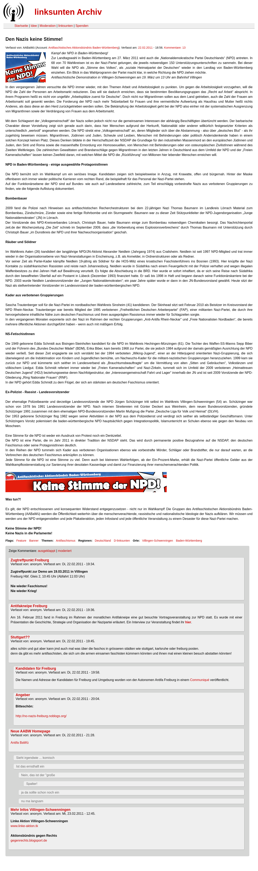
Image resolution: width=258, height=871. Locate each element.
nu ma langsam (32, 801)
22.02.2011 (145, 47)
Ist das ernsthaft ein (30, 766)
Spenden (81, 25)
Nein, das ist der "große (38, 775)
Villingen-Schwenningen (157, 540)
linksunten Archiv (68, 11)
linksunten (65, 25)
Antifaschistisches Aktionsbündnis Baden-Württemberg (83, 47)
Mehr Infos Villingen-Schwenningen (41, 810)
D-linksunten (122, 540)
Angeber (23, 695)
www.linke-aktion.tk (24, 826)
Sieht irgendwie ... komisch (35, 757)
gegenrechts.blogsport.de (29, 840)
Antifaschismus (65, 540)
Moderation (48, 25)
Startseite (21, 25)
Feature (21, 540)
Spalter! (31, 783)
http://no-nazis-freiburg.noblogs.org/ (41, 716)
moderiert (65, 550)
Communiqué (199, 680)
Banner (33, 540)
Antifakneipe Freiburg (29, 606)
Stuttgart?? (20, 637)
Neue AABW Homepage (30, 731)
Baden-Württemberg (189, 540)
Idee (34, 25)
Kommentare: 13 (174, 47)
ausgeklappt (46, 550)
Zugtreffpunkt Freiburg (30, 560)
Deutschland (103, 540)
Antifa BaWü (20, 742)
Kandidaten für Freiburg (36, 668)
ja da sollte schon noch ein (40, 792)
